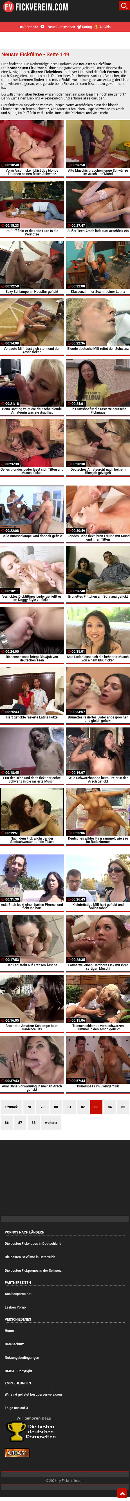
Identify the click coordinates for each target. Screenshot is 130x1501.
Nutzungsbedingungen (22, 1358)
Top (122, 1493)
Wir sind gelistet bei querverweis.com (33, 1394)
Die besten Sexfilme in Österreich (30, 1257)
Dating (84, 27)
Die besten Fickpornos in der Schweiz (33, 1271)
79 (42, 1107)
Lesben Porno (15, 1307)
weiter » (51, 1123)
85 (123, 1107)
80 (56, 1107)
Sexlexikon (53, 98)
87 (20, 1123)
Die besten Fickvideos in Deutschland (33, 1244)
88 (34, 1123)
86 (7, 1123)
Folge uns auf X (16, 1408)
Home (9, 1331)
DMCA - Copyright (18, 1371)
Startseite (28, 27)
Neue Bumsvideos (58, 27)
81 (69, 1107)
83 (96, 1107)
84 (110, 1107)
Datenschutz (14, 1344)
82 (83, 1107)
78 (29, 1107)
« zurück (11, 1107)
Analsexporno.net (18, 1294)
